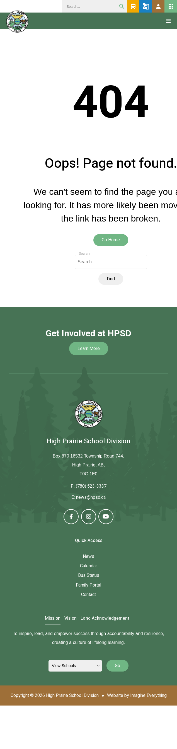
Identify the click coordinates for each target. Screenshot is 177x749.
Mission (52, 619)
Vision (70, 619)
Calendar (88, 566)
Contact (88, 594)
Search (84, 254)
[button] (158, 6)
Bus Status (88, 575)
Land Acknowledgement (105, 619)
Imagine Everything (148, 695)
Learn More (88, 348)
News (88, 556)
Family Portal (88, 585)
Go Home (111, 240)
